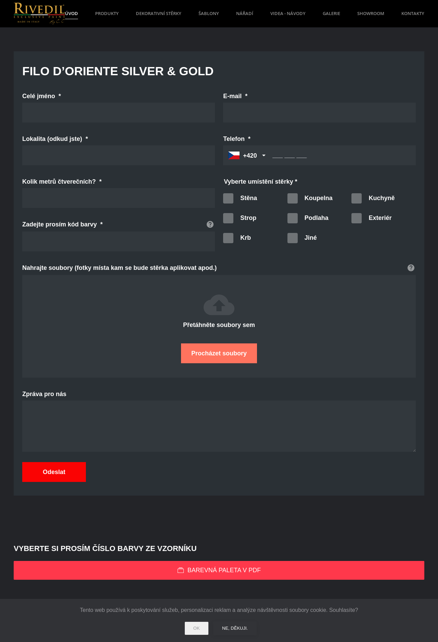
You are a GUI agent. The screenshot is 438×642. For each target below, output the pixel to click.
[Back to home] (39, 13)
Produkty (107, 13)
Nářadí (244, 13)
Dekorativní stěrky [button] (158, 13)
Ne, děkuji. (235, 628)
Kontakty (412, 13)
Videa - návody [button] (288, 13)
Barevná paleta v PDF (219, 570)
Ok (196, 628)
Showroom (370, 13)
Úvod (71, 13)
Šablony (208, 13)
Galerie (331, 13)
